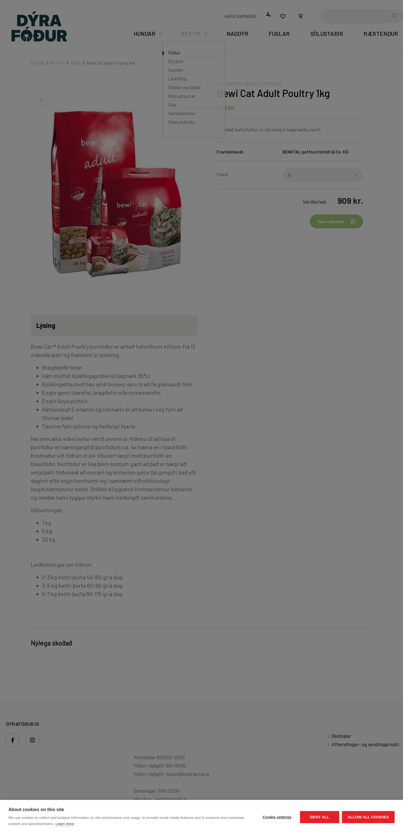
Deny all (319, 817)
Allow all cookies (368, 817)
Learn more (64, 824)
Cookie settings (277, 817)
